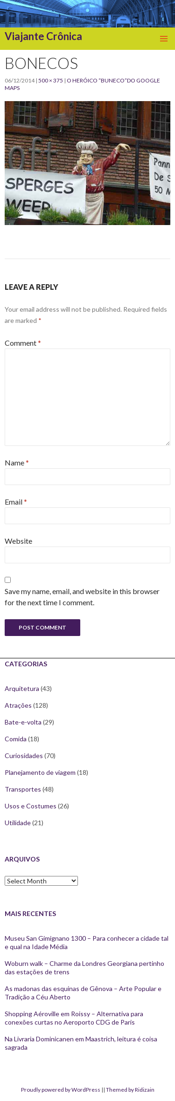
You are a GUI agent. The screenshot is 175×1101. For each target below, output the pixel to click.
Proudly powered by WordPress (60, 1089)
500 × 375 (50, 80)
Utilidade (18, 823)
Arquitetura (22, 688)
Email (16, 501)
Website (18, 540)
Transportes (23, 789)
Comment (23, 342)
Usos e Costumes (30, 806)
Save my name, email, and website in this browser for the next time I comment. (82, 597)
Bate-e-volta (23, 722)
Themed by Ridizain (130, 1089)
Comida (16, 739)
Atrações (18, 705)
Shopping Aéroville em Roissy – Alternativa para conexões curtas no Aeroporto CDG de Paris (74, 1018)
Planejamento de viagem (40, 772)
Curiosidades (24, 755)
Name (17, 462)
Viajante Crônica (43, 36)
